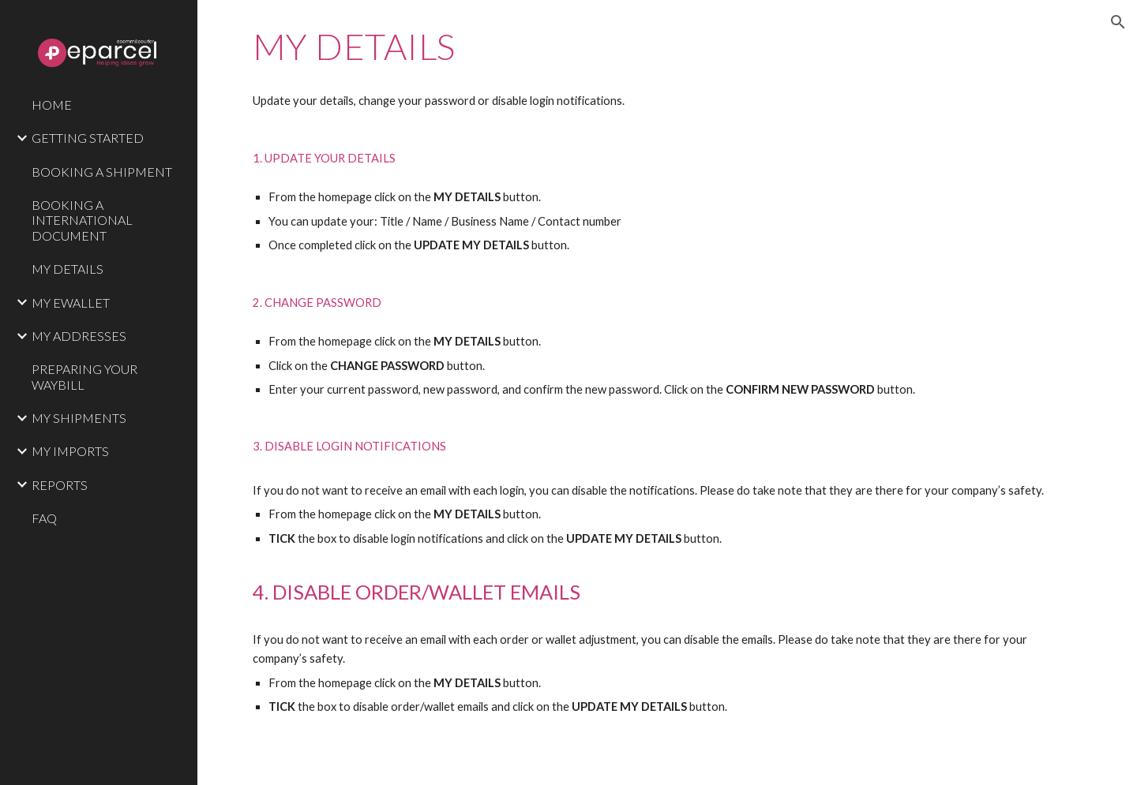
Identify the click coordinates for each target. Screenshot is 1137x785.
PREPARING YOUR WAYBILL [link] (84, 376)
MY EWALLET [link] (71, 302)
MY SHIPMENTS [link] (79, 417)
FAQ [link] (44, 517)
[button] (1118, 22)
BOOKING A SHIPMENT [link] (102, 171)
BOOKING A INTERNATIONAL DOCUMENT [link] (82, 220)
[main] (667, 392)
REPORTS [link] (60, 484)
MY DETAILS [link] (67, 268)
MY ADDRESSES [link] (79, 335)
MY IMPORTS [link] (70, 450)
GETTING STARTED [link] (88, 137)
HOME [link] (52, 104)
